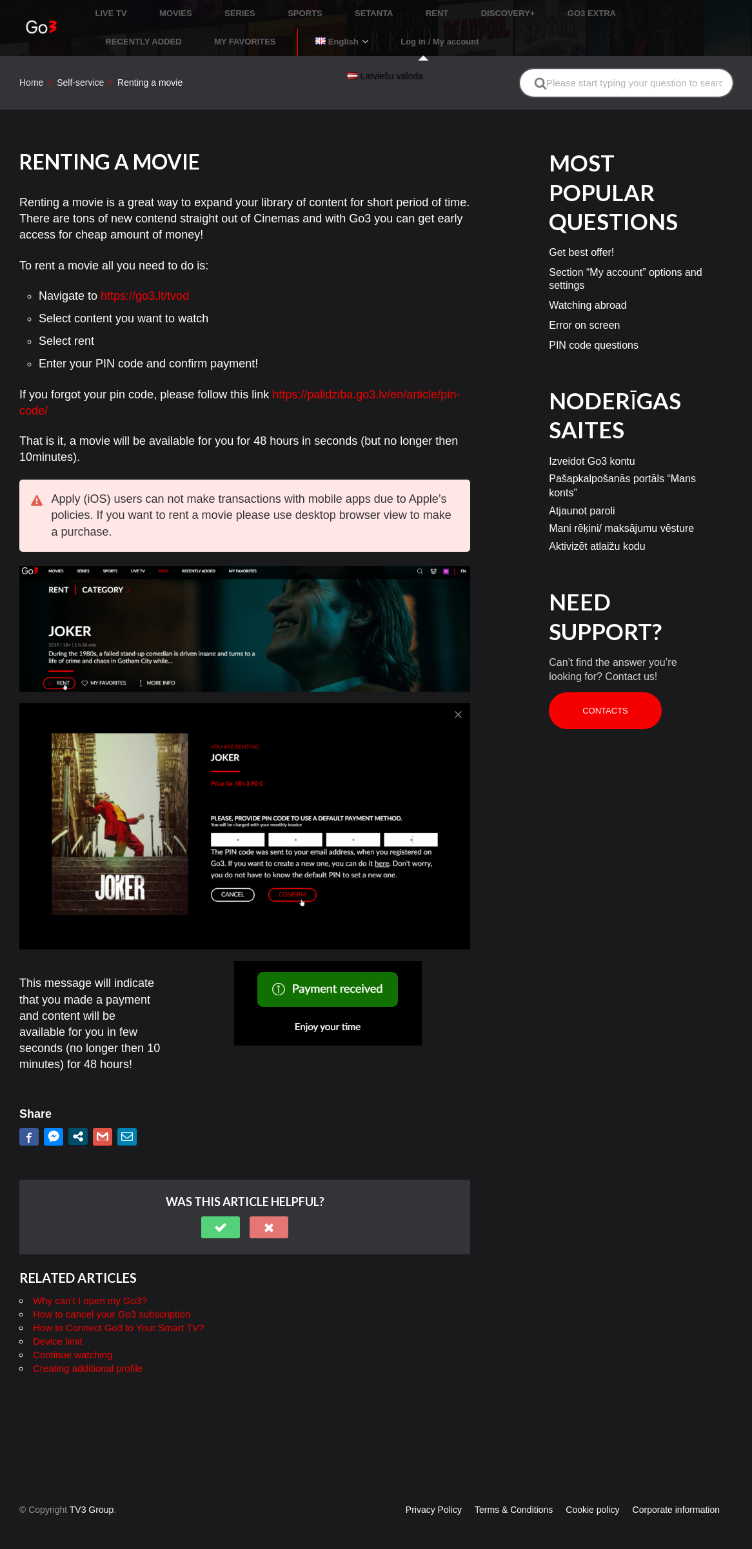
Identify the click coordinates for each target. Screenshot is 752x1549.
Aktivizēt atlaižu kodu (597, 526)
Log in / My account (226, 28)
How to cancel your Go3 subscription (111, 1294)
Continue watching (72, 1335)
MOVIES (165, 9)
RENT (379, 9)
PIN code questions (593, 325)
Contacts (605, 691)
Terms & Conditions (514, 1490)
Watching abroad (587, 286)
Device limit (58, 1321)
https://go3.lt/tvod (145, 276)
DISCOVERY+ (438, 9)
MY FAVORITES (682, 9)
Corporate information (676, 1490)
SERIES (217, 9)
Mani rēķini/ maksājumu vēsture (621, 509)
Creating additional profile (88, 1348)
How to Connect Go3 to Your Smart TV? (118, 1308)
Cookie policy (592, 1490)
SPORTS (270, 9)
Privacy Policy (434, 1490)
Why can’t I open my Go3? (90, 1281)
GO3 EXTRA (510, 9)
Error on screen (584, 306)
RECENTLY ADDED (593, 9)
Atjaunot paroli (582, 491)
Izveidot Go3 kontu (592, 441)
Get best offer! (581, 233)
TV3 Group (92, 1490)
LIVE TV (112, 9)
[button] (220, 1208)
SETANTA (327, 9)
